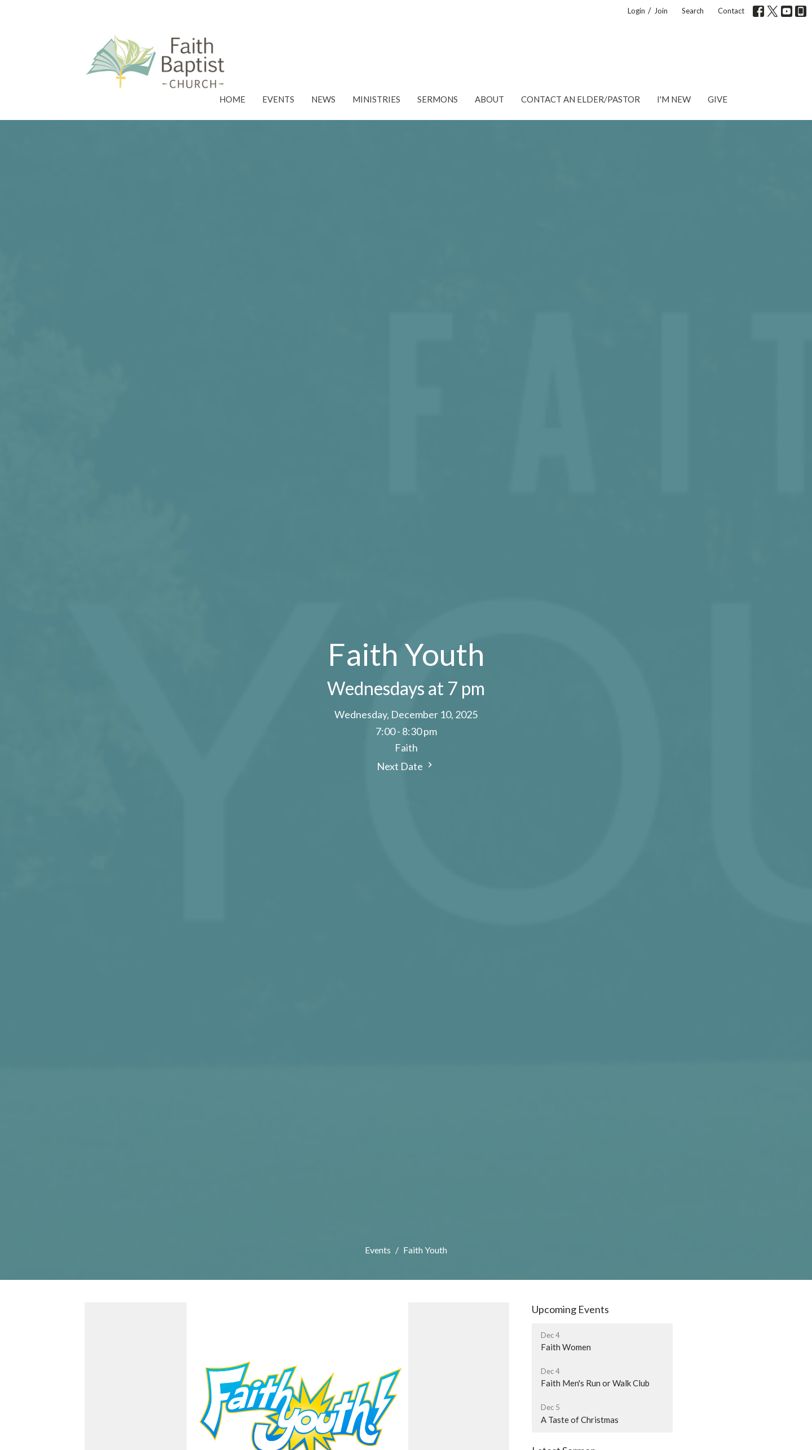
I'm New (674, 99)
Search (693, 10)
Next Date (406, 765)
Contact (731, 10)
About (489, 99)
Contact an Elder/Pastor (580, 99)
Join (661, 10)
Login (636, 10)
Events (278, 99)
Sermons (437, 99)
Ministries (376, 99)
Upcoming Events (570, 1309)
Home (232, 99)
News (323, 99)
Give (717, 99)
